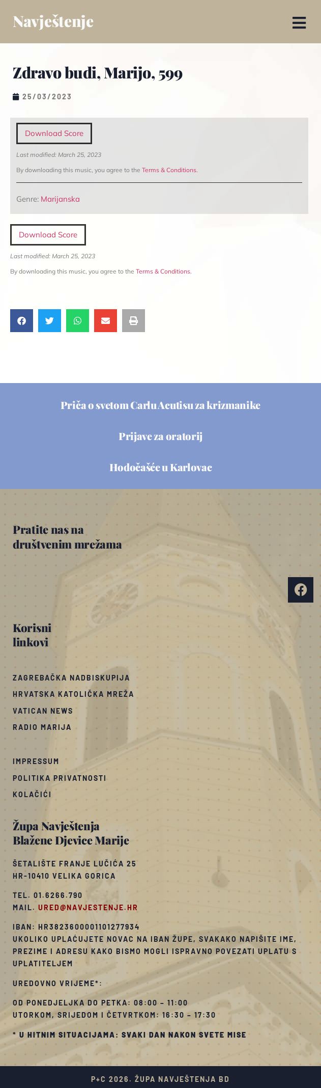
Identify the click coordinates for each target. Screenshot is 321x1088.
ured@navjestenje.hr (88, 907)
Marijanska (60, 199)
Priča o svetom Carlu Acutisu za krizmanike (160, 405)
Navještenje (53, 21)
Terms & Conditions (169, 170)
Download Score (54, 133)
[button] (299, 23)
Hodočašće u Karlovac (160, 467)
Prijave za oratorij (160, 436)
